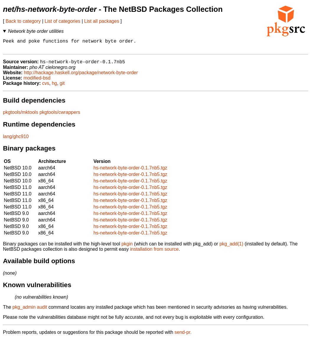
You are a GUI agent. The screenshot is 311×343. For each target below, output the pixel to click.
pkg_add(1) (231, 247)
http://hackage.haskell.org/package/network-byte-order (81, 75)
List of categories (62, 21)
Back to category (23, 21)
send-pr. (183, 335)
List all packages (101, 21)
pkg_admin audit (29, 310)
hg (54, 86)
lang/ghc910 (16, 139)
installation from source (154, 252)
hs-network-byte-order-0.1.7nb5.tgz (130, 171)
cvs (45, 86)
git (62, 86)
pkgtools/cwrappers (60, 115)
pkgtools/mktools (20, 115)
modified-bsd (37, 81)
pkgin (127, 247)
